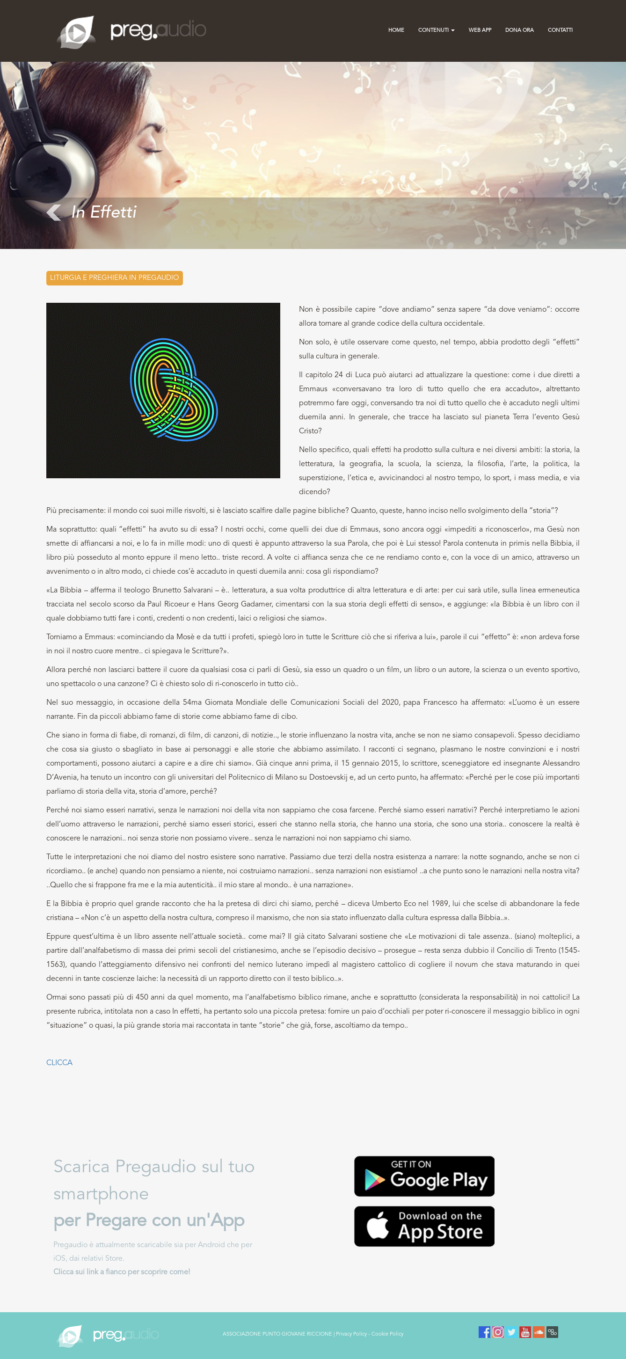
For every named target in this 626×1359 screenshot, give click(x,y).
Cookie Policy (387, 1334)
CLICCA (59, 1063)
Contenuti (436, 30)
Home (396, 30)
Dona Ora (519, 30)
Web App (480, 30)
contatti (560, 30)
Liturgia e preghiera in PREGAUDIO (114, 278)
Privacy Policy (351, 1334)
